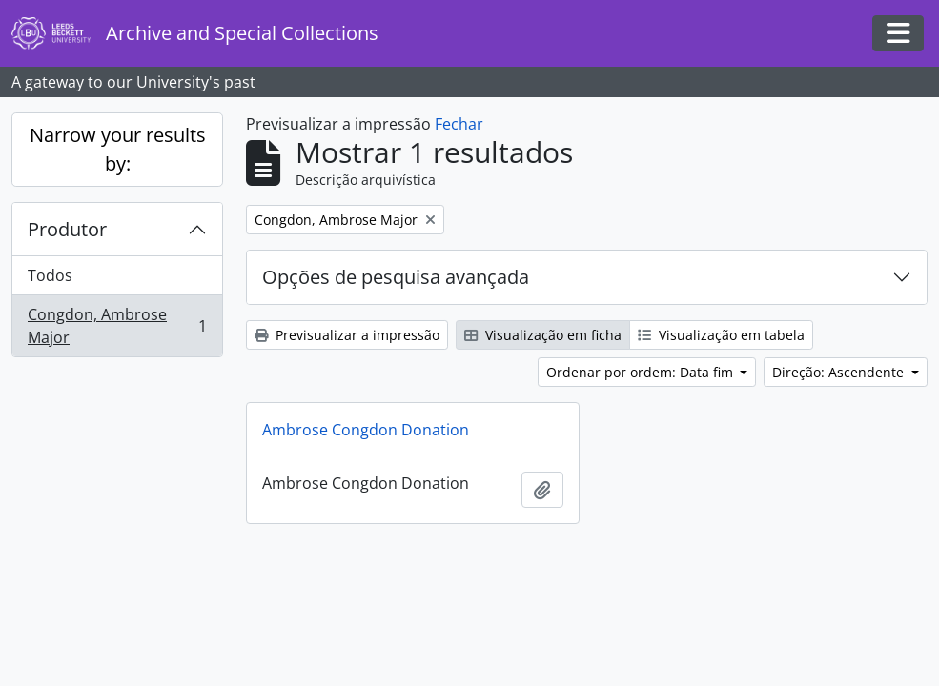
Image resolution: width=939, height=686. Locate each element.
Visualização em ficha (543, 335)
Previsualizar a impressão (347, 335)
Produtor (67, 229)
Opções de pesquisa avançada (395, 277)
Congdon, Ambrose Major (117, 326)
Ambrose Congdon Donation (365, 429)
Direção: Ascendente (840, 372)
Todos (50, 275)
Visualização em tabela (721, 335)
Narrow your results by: (118, 149)
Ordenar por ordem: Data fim (641, 372)
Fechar (459, 123)
